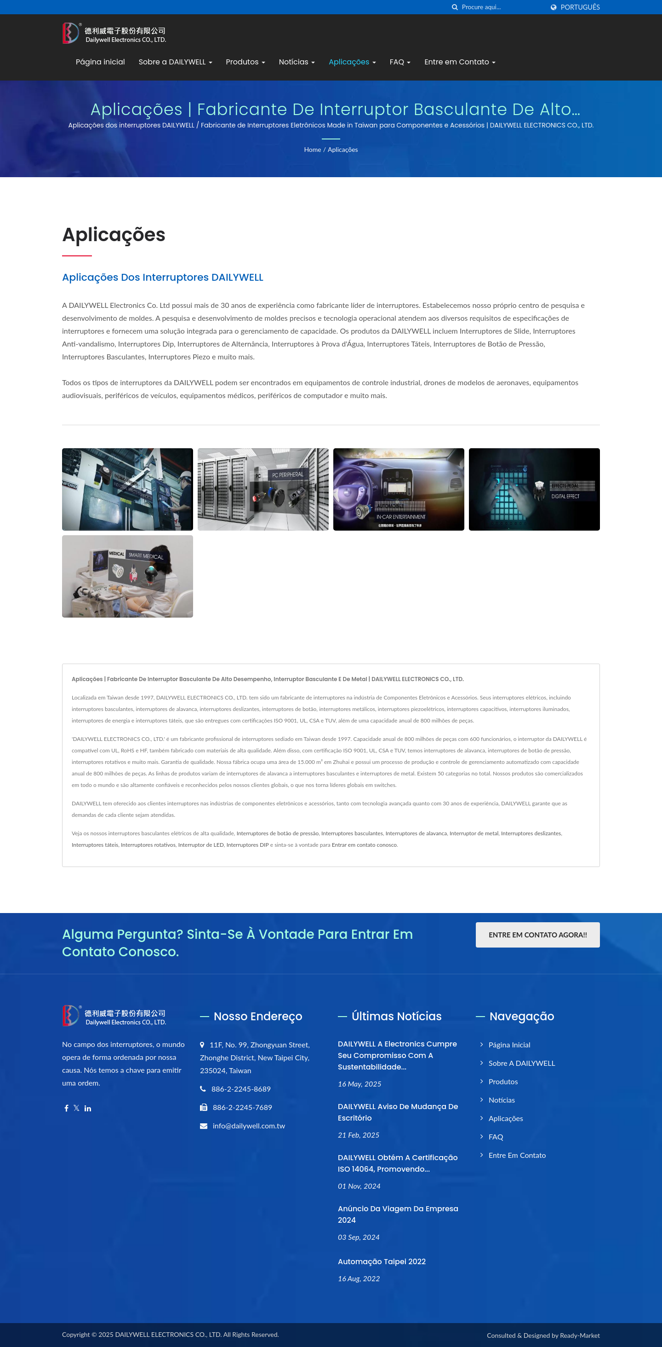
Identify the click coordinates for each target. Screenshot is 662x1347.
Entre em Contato (460, 62)
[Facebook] (66, 1108)
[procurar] (455, 7)
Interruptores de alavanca (416, 833)
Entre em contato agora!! (538, 935)
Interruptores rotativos (148, 844)
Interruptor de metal (474, 833)
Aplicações (352, 62)
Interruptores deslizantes (531, 833)
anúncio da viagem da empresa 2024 (398, 1214)
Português (580, 7)
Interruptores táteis (95, 844)
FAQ (400, 62)
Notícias (297, 62)
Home (312, 149)
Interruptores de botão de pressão (278, 833)
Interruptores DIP (248, 844)
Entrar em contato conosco (364, 844)
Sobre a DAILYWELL (175, 62)
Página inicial (100, 62)
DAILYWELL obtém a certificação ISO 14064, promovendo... (398, 1163)
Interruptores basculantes (352, 833)
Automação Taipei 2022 (382, 1261)
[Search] (503, 7)
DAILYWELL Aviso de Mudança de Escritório (398, 1112)
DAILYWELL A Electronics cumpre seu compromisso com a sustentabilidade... (397, 1055)
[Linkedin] (88, 1108)
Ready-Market (580, 1335)
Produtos (245, 62)
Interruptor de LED (201, 844)
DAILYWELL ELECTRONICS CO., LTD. (168, 1334)
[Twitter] (76, 1108)
